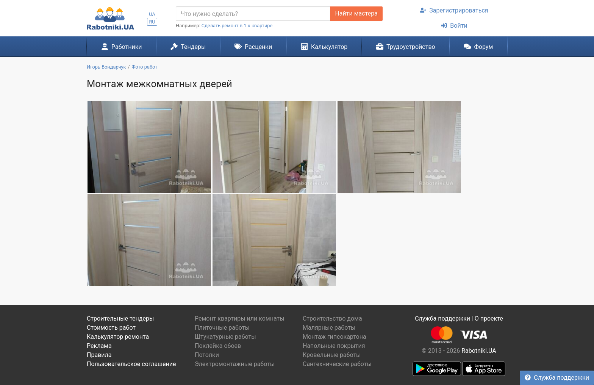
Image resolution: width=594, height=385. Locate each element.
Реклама (99, 345)
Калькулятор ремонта (118, 336)
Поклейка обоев (218, 345)
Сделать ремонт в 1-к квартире (237, 25)
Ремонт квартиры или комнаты (239, 318)
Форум (478, 46)
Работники (121, 46)
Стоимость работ (111, 327)
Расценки (253, 46)
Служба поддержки (557, 377)
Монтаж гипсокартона (334, 336)
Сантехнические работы (337, 364)
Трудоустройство (405, 46)
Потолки (207, 354)
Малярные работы (329, 327)
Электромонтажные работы (235, 364)
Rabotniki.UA (478, 350)
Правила (99, 354)
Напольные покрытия (334, 345)
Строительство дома (332, 318)
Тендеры (188, 46)
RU (152, 22)
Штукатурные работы (225, 336)
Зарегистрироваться (454, 10)
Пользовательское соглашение (131, 364)
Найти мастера (356, 13)
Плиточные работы (222, 327)
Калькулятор (324, 46)
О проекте (489, 318)
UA (152, 14)
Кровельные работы (332, 354)
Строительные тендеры (120, 318)
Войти (454, 25)
